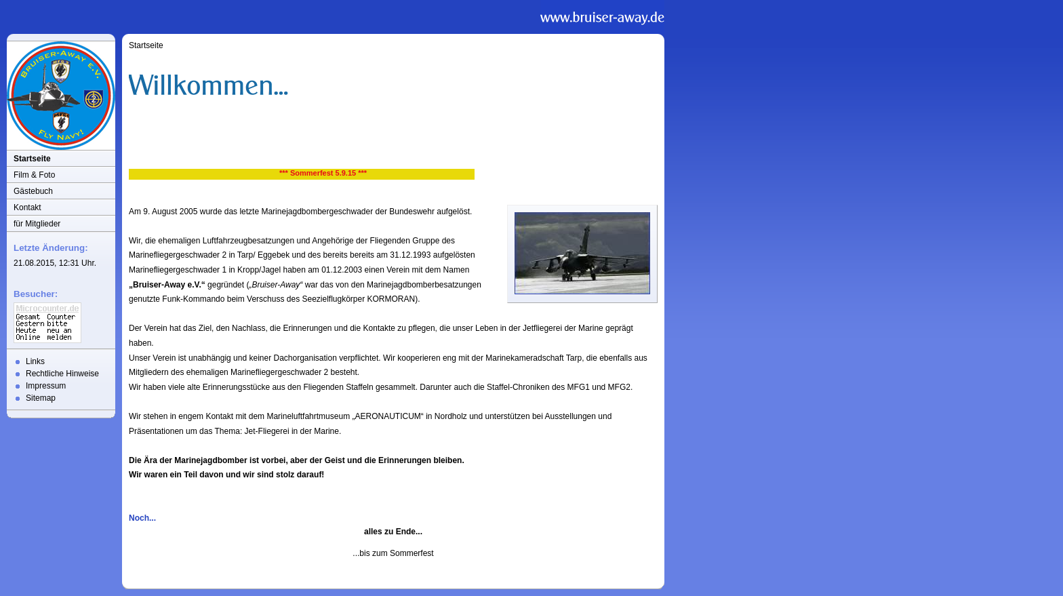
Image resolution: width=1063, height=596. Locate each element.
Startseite (32, 158)
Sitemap (41, 398)
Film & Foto (34, 175)
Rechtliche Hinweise (62, 373)
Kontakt (27, 207)
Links (35, 361)
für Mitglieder (37, 224)
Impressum (46, 386)
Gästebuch (33, 191)
